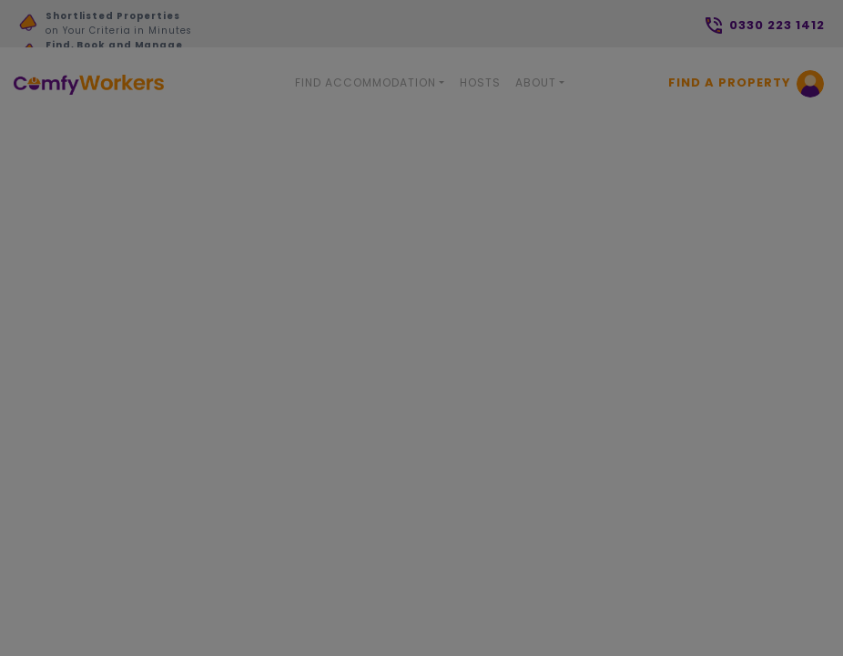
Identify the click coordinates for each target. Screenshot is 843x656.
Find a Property (729, 82)
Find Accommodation (365, 82)
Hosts (480, 82)
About (535, 82)
